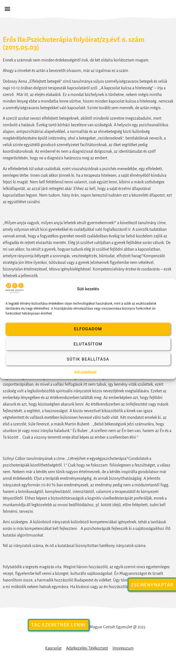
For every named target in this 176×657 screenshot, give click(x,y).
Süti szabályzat (85, 372)
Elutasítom (88, 344)
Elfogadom (88, 328)
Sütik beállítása (88, 359)
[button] (7, 8)
